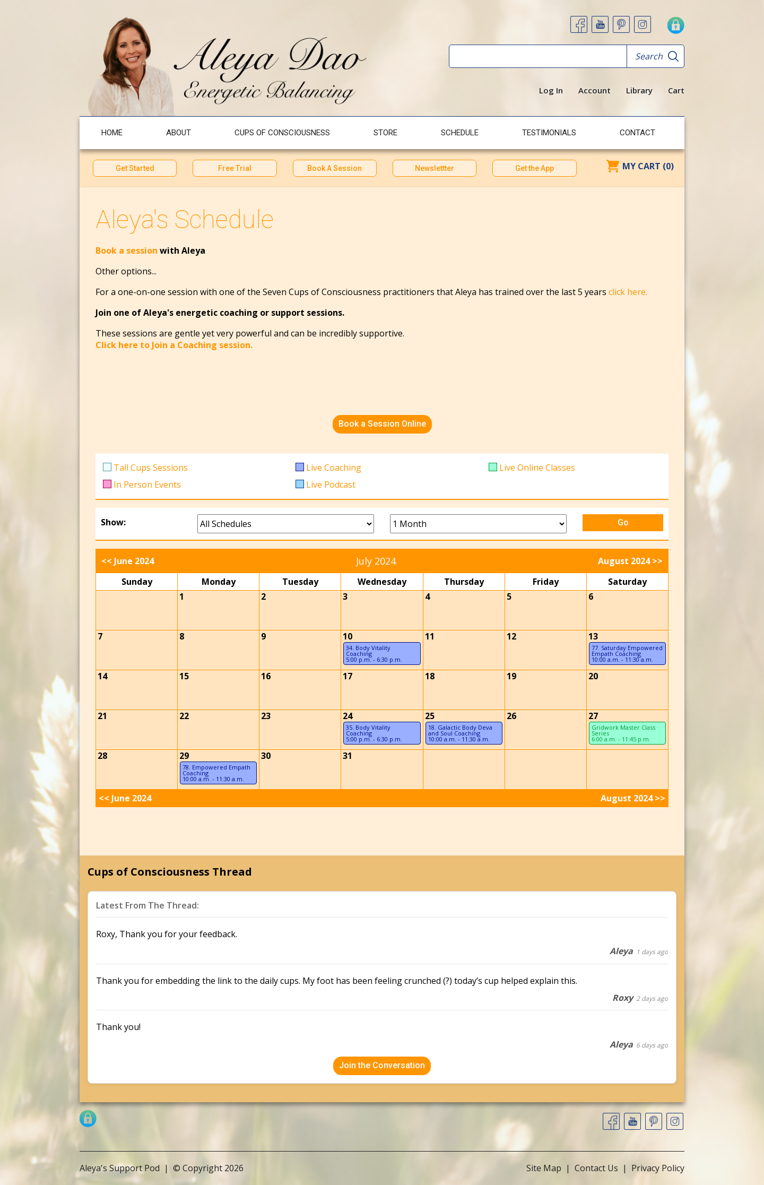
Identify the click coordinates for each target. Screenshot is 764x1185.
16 (266, 676)
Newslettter (434, 168)
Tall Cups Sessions (151, 467)
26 (511, 716)
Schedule (460, 132)
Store (385, 132)
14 (102, 676)
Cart (676, 90)
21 (102, 716)
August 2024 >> (630, 561)
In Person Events (147, 484)
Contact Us (596, 1168)
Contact (637, 132)
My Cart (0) (648, 166)
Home (112, 132)
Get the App (534, 168)
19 (511, 676)
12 (511, 636)
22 (184, 716)
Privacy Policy (657, 1168)
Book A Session (334, 168)
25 (430, 716)
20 (593, 676)
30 (266, 756)
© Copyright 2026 (208, 1168)
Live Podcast (330, 484)
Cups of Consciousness (282, 132)
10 (347, 636)
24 (347, 716)
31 (347, 756)
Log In (551, 90)
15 (184, 676)
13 (593, 636)
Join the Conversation (382, 1065)
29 (184, 756)
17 (347, 676)
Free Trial (234, 168)
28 (102, 756)
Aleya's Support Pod (120, 1168)
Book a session (128, 250)
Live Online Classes (537, 467)
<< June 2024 (127, 561)
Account (594, 90)
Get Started (135, 168)
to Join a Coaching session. (196, 345)
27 (593, 716)
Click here (117, 345)
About (178, 132)
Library (639, 90)
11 (430, 636)
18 (430, 676)
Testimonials (549, 132)
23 (266, 716)
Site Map (543, 1168)
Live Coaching (333, 467)
